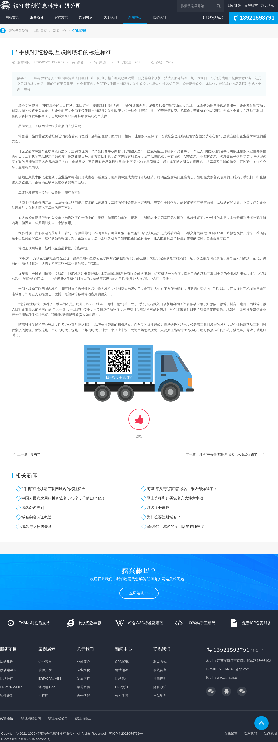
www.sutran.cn (227, 677)
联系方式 (267, 6)
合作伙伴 (83, 695)
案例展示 (85, 17)
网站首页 (12, 17)
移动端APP (8, 670)
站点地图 (270, 733)
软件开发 (6, 695)
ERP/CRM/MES (11, 687)
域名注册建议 (158, 508)
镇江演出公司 (31, 718)
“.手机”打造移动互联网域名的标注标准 (53, 489)
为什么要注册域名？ (164, 517)
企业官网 (45, 661)
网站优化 (121, 678)
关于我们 (110, 17)
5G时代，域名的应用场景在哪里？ (175, 527)
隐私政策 (160, 687)
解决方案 (61, 17)
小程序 (43, 695)
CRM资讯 (79, 31)
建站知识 (121, 670)
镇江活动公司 (58, 718)
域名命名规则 (32, 508)
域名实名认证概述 (36, 517)
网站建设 (234, 6)
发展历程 (83, 678)
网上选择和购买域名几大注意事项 (175, 498)
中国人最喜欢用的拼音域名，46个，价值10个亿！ (63, 498)
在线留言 (251, 6)
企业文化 (83, 670)
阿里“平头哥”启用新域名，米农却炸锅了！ (182, 489)
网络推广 (6, 678)
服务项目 (36, 17)
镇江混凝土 (83, 718)
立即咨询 (139, 593)
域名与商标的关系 (36, 527)
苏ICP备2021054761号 (126, 733)
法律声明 (160, 678)
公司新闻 (121, 695)
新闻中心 (134, 17)
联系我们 (159, 17)
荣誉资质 (83, 687)
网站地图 (160, 695)
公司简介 (83, 661)
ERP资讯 (121, 687)
